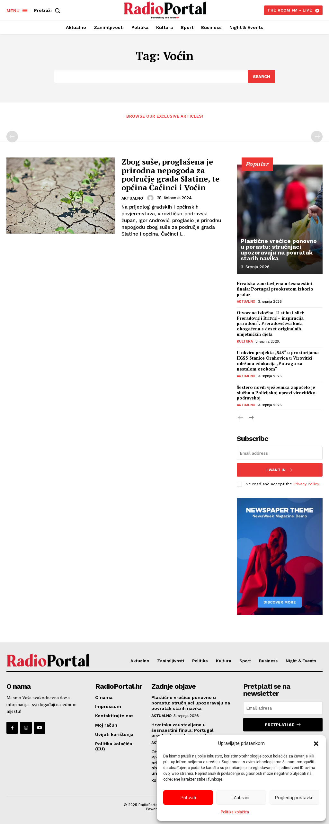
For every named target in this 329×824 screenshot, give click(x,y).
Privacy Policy (306, 484)
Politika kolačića (235, 812)
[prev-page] (12, 136)
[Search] (261, 77)
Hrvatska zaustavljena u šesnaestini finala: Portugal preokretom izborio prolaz (275, 289)
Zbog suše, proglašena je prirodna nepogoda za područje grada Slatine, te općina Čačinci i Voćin (170, 174)
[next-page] (251, 418)
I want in (279, 469)
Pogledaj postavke (294, 798)
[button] (316, 743)
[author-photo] (151, 198)
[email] (280, 453)
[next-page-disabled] (317, 136)
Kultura (245, 341)
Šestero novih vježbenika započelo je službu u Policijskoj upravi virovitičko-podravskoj (277, 392)
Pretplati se (283, 724)
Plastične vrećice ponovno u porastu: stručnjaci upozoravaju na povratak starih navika (279, 249)
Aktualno (132, 198)
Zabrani (241, 798)
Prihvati (188, 798)
